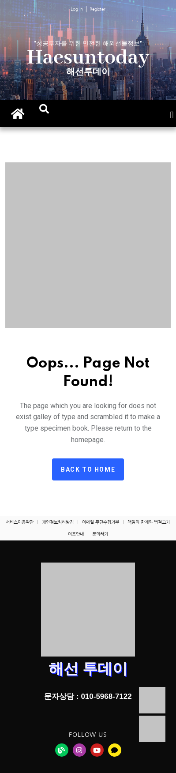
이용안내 (76, 534)
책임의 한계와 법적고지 (148, 522)
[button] (44, 109)
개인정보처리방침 (58, 522)
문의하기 (100, 534)
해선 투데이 (88, 668)
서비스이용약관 (20, 522)
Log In (77, 9)
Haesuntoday (88, 58)
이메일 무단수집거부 (100, 522)
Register (97, 9)
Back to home (88, 469)
